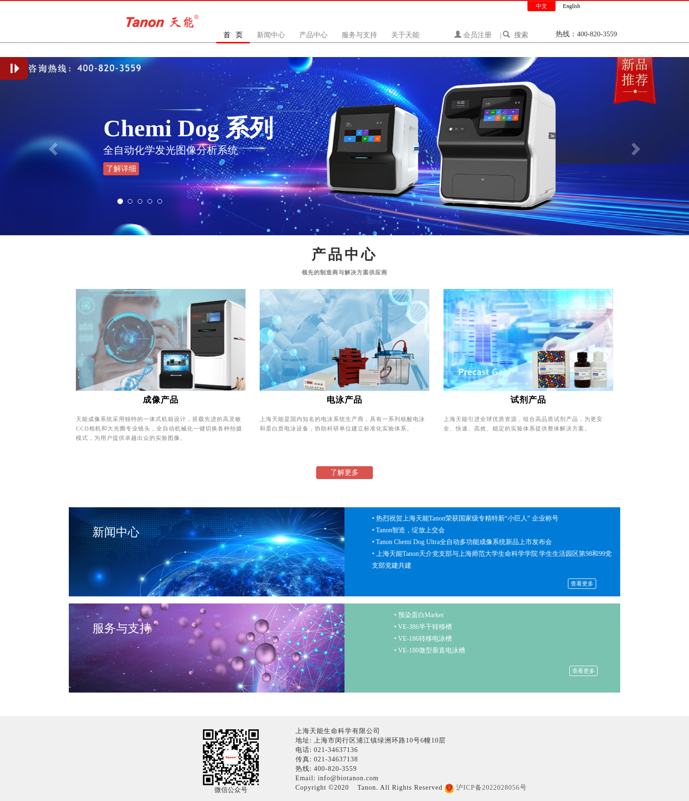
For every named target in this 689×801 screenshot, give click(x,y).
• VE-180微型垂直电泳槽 (429, 650)
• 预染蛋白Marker (419, 615)
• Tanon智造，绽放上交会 (408, 530)
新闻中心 (271, 35)
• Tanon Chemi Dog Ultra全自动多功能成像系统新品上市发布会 (462, 541)
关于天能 (405, 35)
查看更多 (582, 583)
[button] (51, 146)
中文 (541, 6)
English (571, 6)
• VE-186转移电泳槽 (422, 638)
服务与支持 (359, 35)
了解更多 (344, 472)
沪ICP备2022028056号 (491, 787)
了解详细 (121, 169)
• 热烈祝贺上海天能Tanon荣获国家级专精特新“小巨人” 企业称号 (465, 518)
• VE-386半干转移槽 (422, 626)
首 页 (233, 35)
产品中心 (313, 35)
